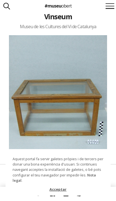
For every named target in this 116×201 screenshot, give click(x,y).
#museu (58, 6)
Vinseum (58, 16)
